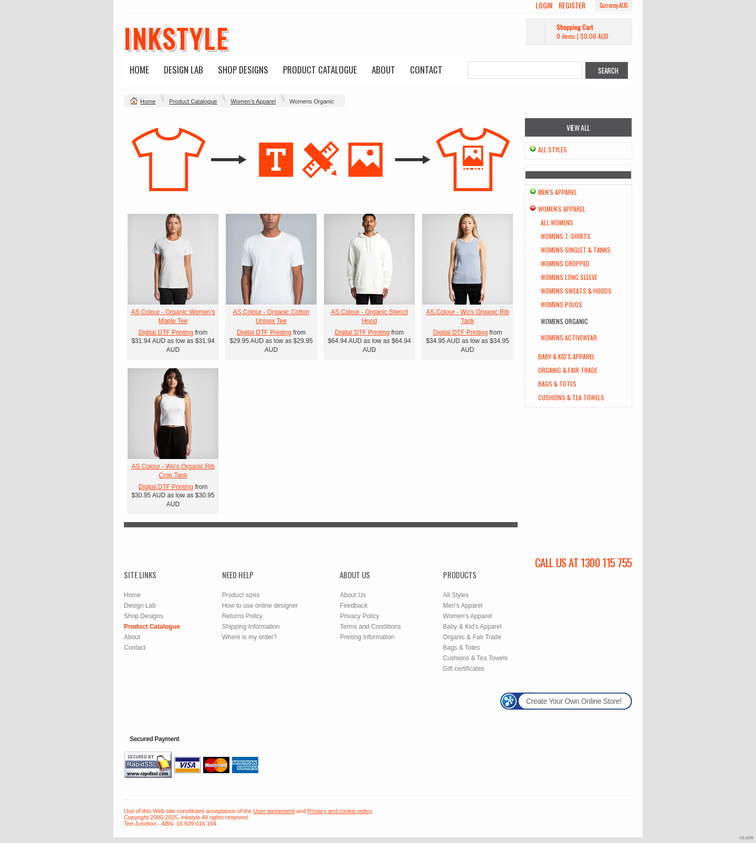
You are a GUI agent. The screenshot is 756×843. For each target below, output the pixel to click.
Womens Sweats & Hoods (576, 290)
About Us (352, 595)
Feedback (354, 605)
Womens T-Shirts (566, 236)
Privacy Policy (359, 616)
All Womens (557, 222)
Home (139, 69)
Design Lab (183, 69)
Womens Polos (561, 304)
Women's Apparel (253, 101)
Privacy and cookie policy (340, 811)
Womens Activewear (569, 337)
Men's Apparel (557, 192)
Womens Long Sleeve (569, 277)
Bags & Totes (557, 383)
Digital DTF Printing (166, 332)
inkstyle (176, 37)
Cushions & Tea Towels (571, 397)
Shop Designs (243, 69)
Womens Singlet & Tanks (576, 249)
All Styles (552, 149)
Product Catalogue (320, 69)
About (383, 69)
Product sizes (241, 595)
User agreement (274, 811)
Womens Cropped (565, 263)
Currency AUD (614, 5)
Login (544, 5)
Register (572, 5)
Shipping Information (251, 626)
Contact (426, 69)
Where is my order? (249, 637)
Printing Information (367, 637)
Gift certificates (464, 668)
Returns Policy (242, 616)
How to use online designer (260, 605)
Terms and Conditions (370, 626)
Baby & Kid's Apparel (566, 356)
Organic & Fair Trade (567, 370)
